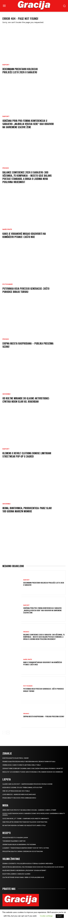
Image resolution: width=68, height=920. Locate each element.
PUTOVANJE (7, 284)
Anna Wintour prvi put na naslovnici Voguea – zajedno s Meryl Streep (29, 810)
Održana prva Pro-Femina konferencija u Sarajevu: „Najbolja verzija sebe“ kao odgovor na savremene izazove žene (28, 124)
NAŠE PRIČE (7, 229)
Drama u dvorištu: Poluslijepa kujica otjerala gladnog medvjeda (27, 863)
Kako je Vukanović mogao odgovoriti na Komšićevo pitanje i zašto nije (24, 235)
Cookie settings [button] (46, 916)
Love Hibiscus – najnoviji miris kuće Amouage (19, 794)
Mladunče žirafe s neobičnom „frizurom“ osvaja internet (24, 870)
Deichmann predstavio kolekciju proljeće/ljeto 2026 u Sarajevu (20, 70)
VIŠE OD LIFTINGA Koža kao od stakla (16, 791)
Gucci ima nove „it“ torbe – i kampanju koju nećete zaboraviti (25, 818)
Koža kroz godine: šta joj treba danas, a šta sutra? (22, 787)
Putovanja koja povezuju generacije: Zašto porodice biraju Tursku (25, 290)
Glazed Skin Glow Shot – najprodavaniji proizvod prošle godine (27, 784)
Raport (5, 65)
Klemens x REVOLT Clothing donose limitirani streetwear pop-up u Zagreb (26, 454)
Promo (5, 168)
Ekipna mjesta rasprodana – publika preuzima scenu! (27, 345)
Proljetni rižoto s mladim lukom (15, 837)
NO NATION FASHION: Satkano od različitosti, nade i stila (23, 825)
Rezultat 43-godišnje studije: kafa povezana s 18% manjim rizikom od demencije (32, 772)
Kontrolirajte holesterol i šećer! (15, 758)
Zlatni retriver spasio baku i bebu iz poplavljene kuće (23, 877)
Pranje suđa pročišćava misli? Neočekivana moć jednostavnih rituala (28, 761)
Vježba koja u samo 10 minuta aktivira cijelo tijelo (21, 765)
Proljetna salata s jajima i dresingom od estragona (22, 851)
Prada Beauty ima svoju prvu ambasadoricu (19, 798)
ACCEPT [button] (59, 916)
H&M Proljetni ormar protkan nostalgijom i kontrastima (24, 822)
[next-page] (7, 732)
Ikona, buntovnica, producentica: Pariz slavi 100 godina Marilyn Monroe (27, 509)
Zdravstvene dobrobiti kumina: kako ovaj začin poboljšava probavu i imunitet (32, 768)
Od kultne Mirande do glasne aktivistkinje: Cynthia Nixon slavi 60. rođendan (26, 399)
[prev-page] (4, 732)
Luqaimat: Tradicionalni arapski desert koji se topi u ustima (25, 848)
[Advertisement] (34, 541)
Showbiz (6, 394)
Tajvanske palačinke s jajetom (13, 841)
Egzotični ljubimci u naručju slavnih (16, 874)
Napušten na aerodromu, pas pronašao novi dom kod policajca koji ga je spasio (33, 867)
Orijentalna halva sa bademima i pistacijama (19, 844)
